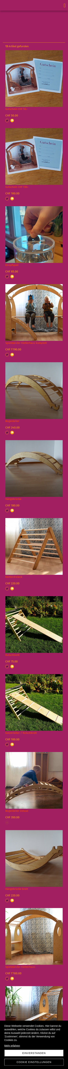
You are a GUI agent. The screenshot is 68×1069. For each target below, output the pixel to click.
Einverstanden (34, 1053)
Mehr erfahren (12, 1045)
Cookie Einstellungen (34, 1062)
